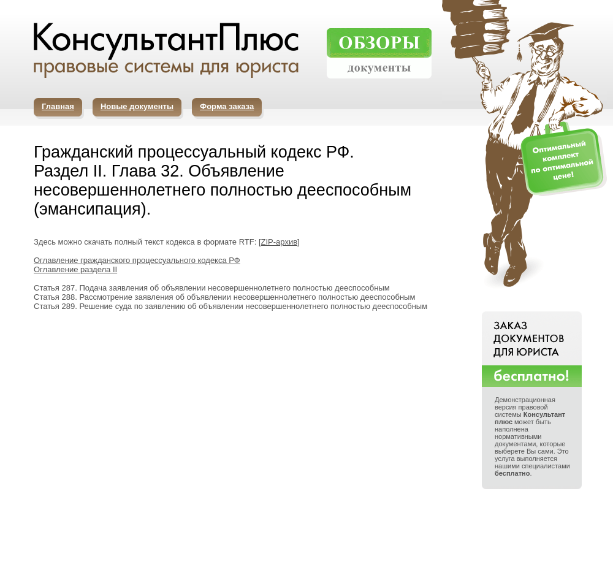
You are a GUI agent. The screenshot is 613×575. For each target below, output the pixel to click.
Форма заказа (227, 106)
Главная (58, 106)
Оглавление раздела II (75, 269)
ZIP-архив (279, 241)
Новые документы (137, 106)
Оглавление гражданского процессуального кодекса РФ (137, 260)
